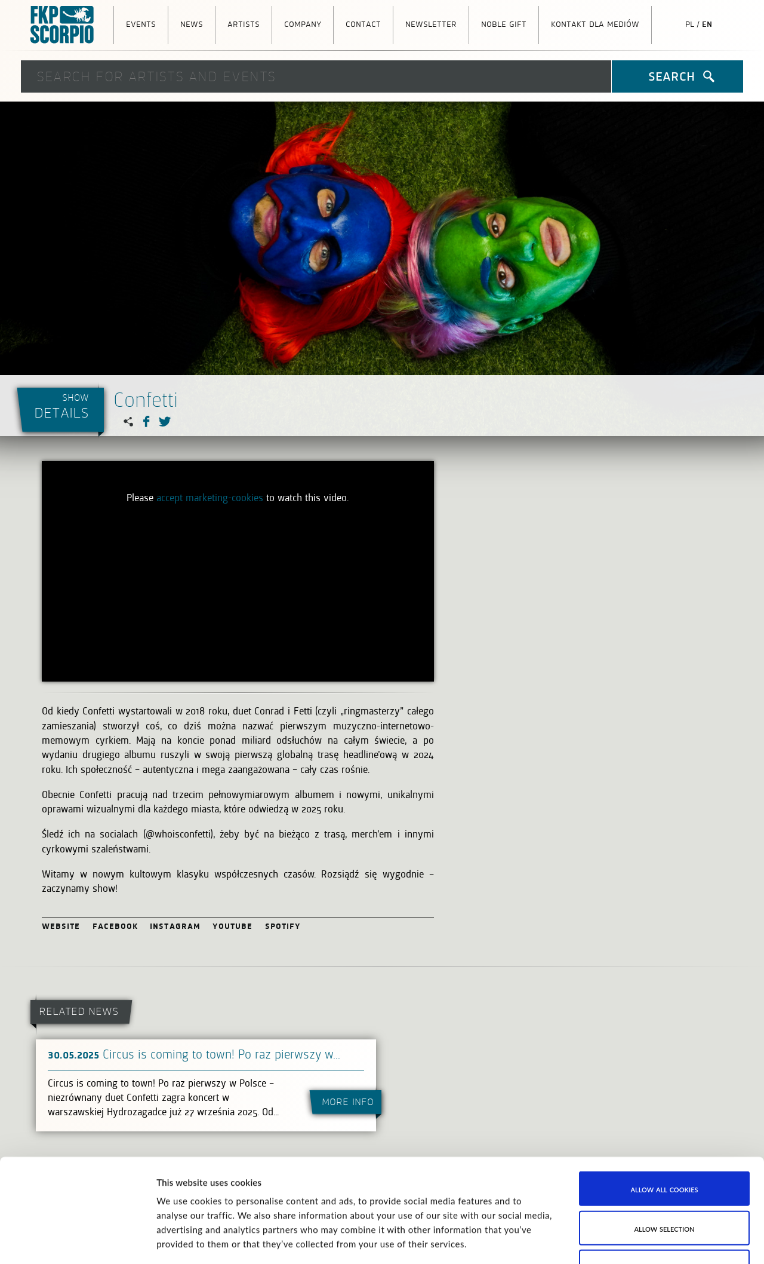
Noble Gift (503, 23)
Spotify (283, 925)
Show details (600, 1240)
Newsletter (431, 23)
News (191, 23)
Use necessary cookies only (664, 1160)
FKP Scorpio (63, 25)
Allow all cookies (664, 1081)
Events (141, 23)
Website (61, 925)
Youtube (232, 925)
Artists (243, 23)
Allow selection (664, 1120)
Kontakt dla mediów (595, 23)
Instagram (175, 925)
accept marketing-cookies (209, 498)
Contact (363, 23)
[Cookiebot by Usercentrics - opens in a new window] (77, 1241)
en (707, 23)
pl (689, 23)
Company (302, 23)
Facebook (115, 925)
